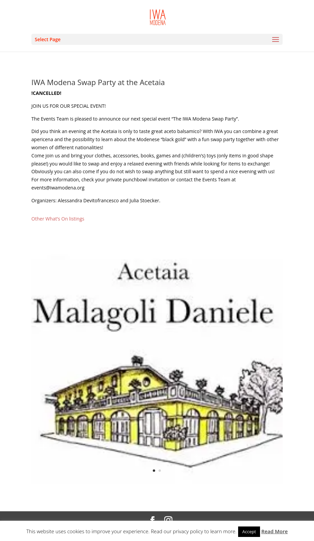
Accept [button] (249, 532)
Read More (274, 531)
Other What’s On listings (57, 218)
